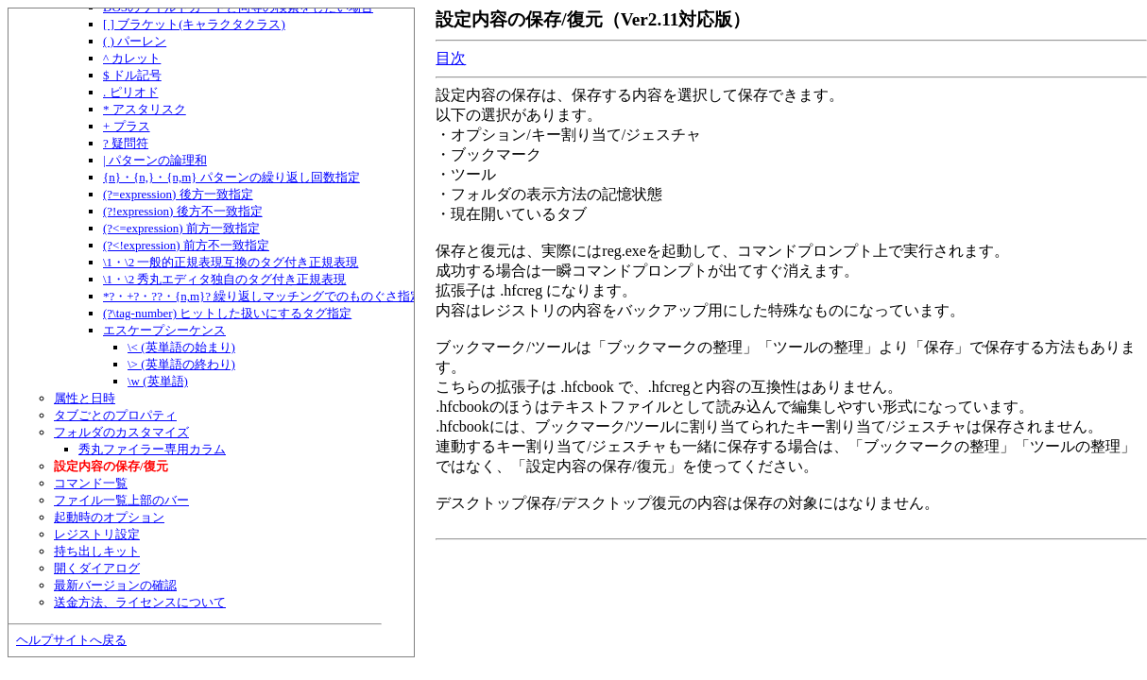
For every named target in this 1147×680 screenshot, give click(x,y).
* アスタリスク (144, 109)
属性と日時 (84, 398)
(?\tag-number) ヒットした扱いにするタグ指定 (227, 313)
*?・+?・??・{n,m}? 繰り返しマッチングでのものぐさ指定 (262, 296)
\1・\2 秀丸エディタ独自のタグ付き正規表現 (224, 279)
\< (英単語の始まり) (181, 347)
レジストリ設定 (97, 534)
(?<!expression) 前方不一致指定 (186, 245)
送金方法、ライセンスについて (140, 602)
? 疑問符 (125, 143)
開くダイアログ (97, 568)
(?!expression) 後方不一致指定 (183, 211)
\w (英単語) (158, 381)
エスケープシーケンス (164, 330)
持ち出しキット (97, 551)
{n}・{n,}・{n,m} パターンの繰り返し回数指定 (231, 177)
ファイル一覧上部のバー (121, 500)
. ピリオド (131, 92)
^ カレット (132, 58)
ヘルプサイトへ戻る (71, 640)
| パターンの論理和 (155, 160)
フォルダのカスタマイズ (121, 432)
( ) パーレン (134, 41)
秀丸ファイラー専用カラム (152, 449)
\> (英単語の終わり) (181, 364)
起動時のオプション (109, 517)
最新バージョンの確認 (115, 585)
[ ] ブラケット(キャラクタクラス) (194, 24)
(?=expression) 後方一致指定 (178, 194)
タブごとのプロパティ (115, 415)
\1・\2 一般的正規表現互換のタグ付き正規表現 (230, 262)
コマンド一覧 (91, 483)
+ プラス (126, 126)
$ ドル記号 (132, 75)
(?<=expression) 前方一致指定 (181, 228)
